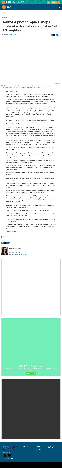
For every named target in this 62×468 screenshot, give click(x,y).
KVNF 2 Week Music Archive (31, 366)
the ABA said (42, 205)
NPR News (4, 17)
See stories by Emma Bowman (18, 255)
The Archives (31, 373)
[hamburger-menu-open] (3, 2)
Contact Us (37, 446)
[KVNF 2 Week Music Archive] (31, 340)
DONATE (55, 2)
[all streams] (60, 7)
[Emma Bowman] (4, 251)
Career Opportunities (27, 449)
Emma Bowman (11, 34)
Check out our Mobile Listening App (52, 447)
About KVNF (25, 446)
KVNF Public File (39, 449)
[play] (4, 7)
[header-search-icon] (48, 2)
